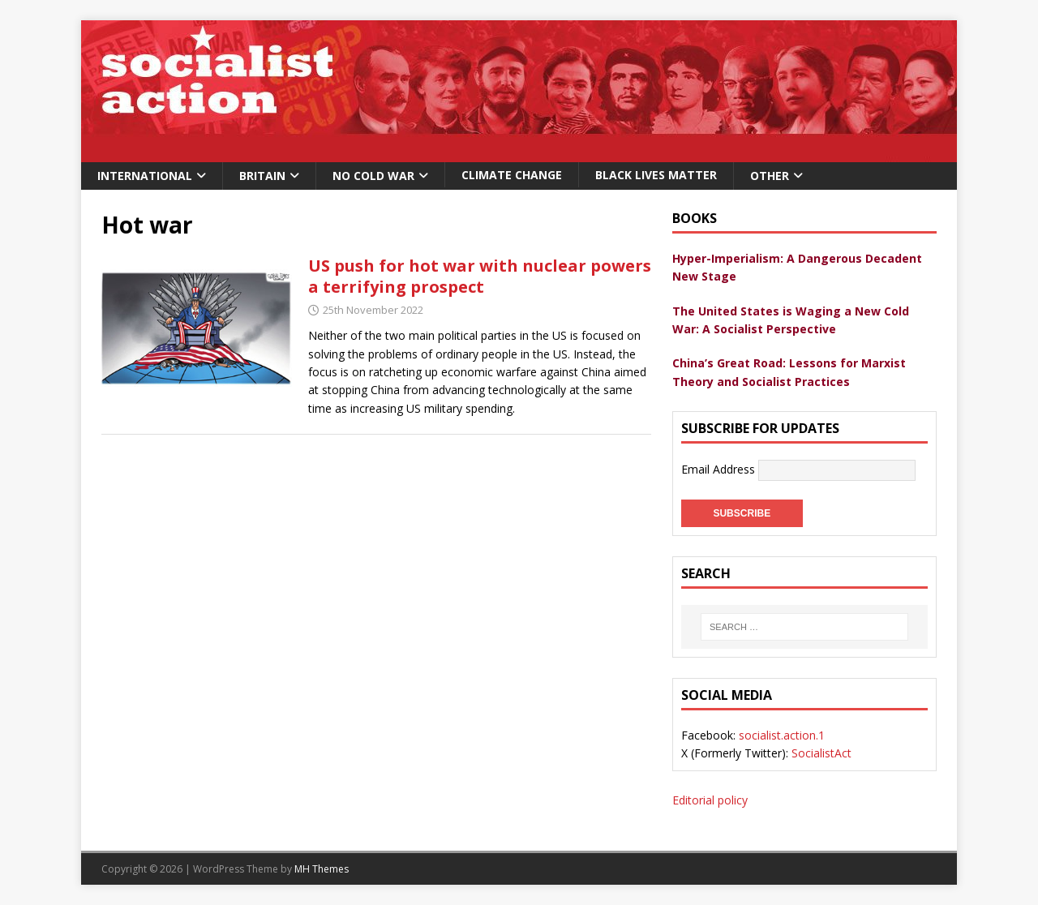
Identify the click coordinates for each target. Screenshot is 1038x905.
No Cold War (373, 175)
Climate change (511, 174)
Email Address (719, 469)
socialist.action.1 (782, 735)
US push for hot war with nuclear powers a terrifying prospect (479, 276)
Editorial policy (710, 800)
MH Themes (321, 869)
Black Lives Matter (656, 174)
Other (769, 175)
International (144, 175)
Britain (262, 175)
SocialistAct (821, 753)
